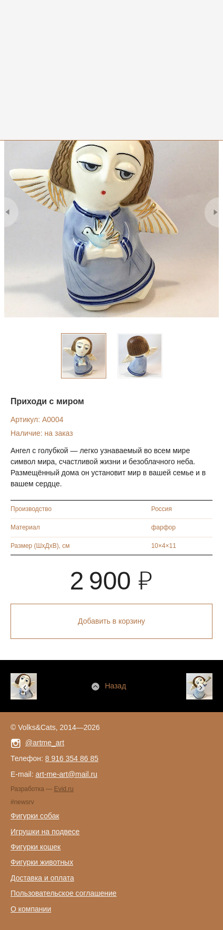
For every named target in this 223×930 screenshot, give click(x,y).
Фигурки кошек (35, 847)
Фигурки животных (42, 862)
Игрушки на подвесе (45, 831)
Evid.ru (64, 789)
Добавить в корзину (111, 621)
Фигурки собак (35, 816)
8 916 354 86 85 (71, 758)
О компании (31, 909)
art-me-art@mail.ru (66, 774)
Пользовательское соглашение (64, 893)
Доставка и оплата (42, 878)
